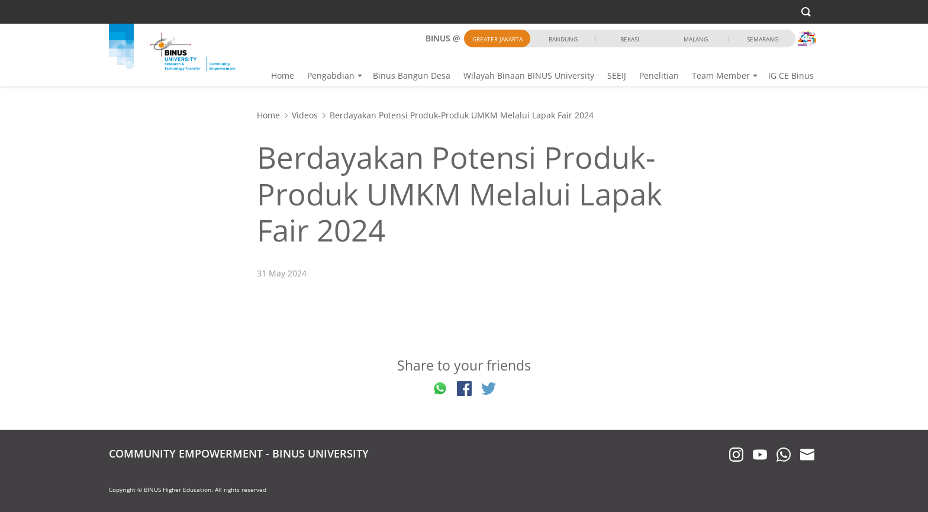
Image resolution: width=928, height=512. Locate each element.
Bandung (563, 39)
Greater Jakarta (497, 39)
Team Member (721, 75)
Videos (305, 115)
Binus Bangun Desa (411, 75)
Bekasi (629, 39)
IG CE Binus (791, 75)
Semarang (762, 39)
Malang (696, 39)
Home (282, 75)
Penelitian (659, 75)
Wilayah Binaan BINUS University (528, 75)
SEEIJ (616, 75)
